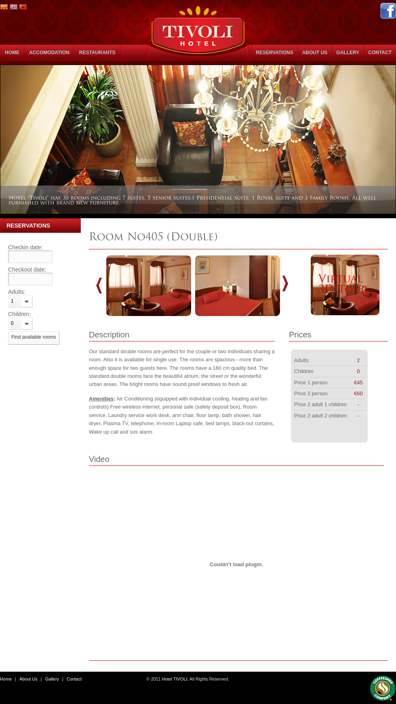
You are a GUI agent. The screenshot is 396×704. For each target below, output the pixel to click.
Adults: (16, 292)
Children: (19, 314)
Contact (74, 679)
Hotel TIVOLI (174, 679)
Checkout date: (27, 269)
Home (6, 679)
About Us (28, 679)
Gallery (52, 679)
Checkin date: (25, 247)
